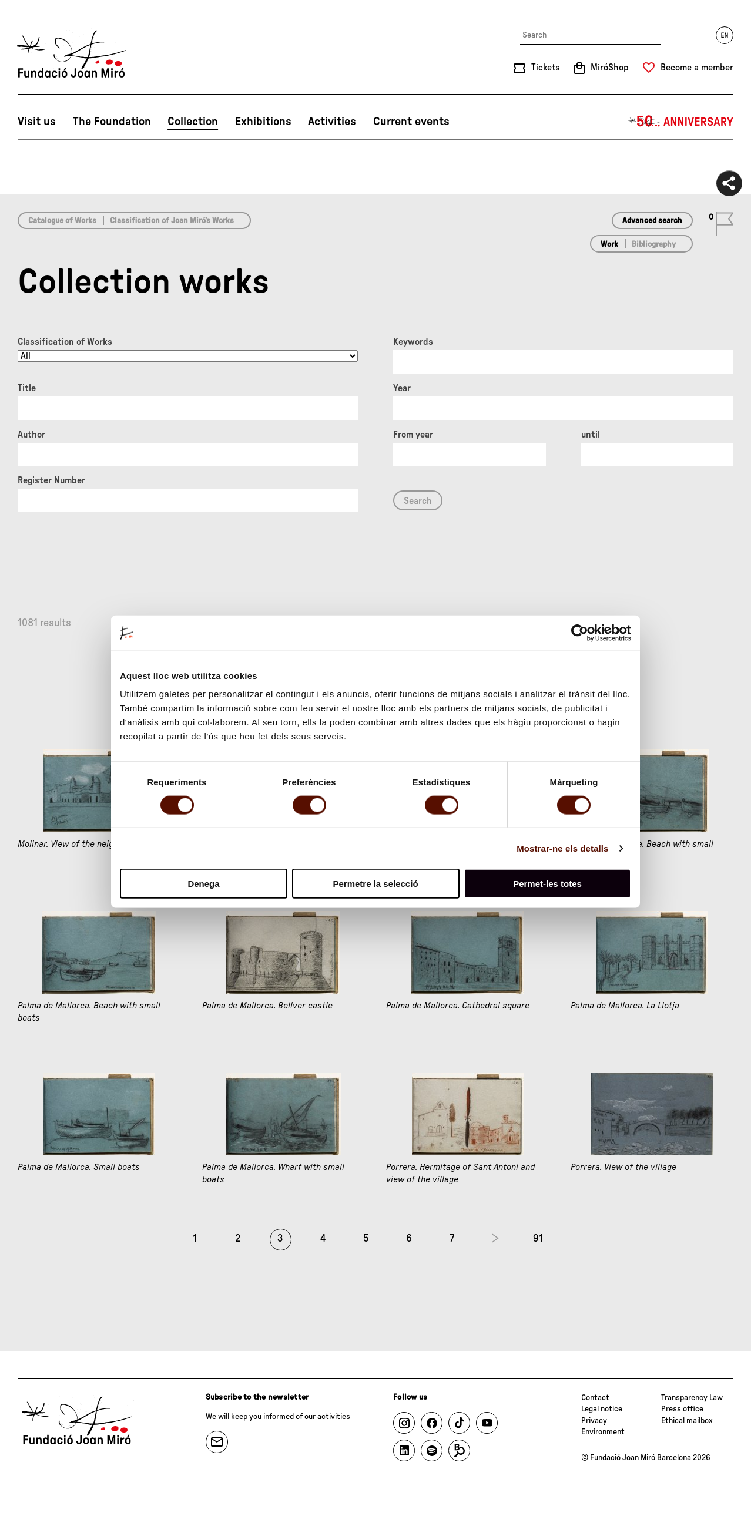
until (590, 434)
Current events (411, 121)
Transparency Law (692, 1398)
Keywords (413, 342)
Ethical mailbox (687, 1421)
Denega (203, 884)
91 (538, 1238)
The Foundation (112, 121)
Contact (595, 1398)
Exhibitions (263, 121)
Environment (603, 1432)
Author (31, 434)
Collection (192, 121)
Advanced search (652, 221)
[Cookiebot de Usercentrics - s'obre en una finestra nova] (579, 632)
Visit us (37, 121)
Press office (682, 1409)
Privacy (594, 1421)
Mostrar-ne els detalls (562, 848)
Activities (332, 121)
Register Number (51, 480)
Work (609, 244)
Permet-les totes (547, 884)
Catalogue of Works (62, 221)
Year (402, 388)
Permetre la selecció (375, 884)
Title (27, 388)
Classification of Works (65, 342)
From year (413, 434)
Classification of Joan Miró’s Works (172, 221)
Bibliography (654, 244)
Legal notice (601, 1409)
